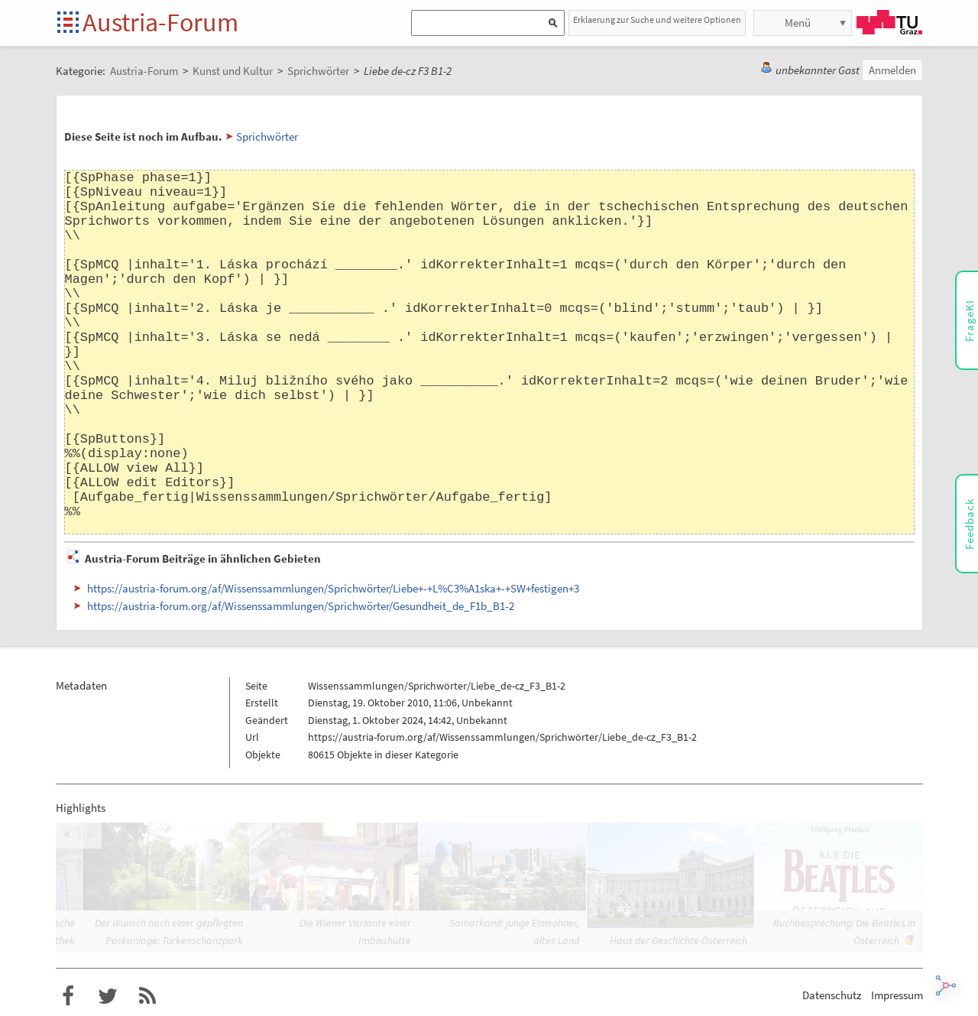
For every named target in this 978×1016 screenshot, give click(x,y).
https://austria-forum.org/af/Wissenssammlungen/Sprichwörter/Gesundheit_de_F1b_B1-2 (300, 606)
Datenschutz (831, 995)
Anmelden (892, 70)
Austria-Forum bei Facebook (68, 996)
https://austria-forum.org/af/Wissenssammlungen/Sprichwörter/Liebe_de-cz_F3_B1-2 (502, 737)
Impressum (897, 995)
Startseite (69, 23)
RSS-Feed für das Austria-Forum (147, 996)
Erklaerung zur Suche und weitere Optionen (657, 19)
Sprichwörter (267, 136)
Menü (798, 22)
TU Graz (889, 22)
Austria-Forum (160, 22)
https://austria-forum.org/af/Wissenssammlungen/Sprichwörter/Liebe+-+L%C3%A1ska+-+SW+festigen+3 (333, 588)
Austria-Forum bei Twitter (108, 996)
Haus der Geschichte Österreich (678, 940)
